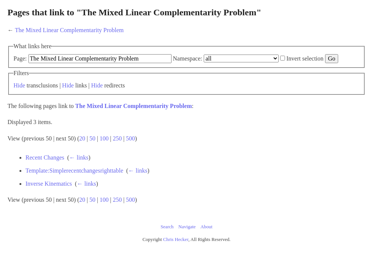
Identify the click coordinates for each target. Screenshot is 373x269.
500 (167, 148)
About (206, 236)
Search (167, 236)
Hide (56, 95)
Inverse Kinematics (94, 194)
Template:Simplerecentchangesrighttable (120, 180)
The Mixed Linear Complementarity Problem (106, 30)
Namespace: (224, 58)
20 (119, 148)
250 (153, 148)
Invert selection (70, 68)
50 (129, 148)
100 (140, 148)
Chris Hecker (175, 249)
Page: (57, 58)
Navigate (186, 236)
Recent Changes (90, 167)
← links (124, 167)
